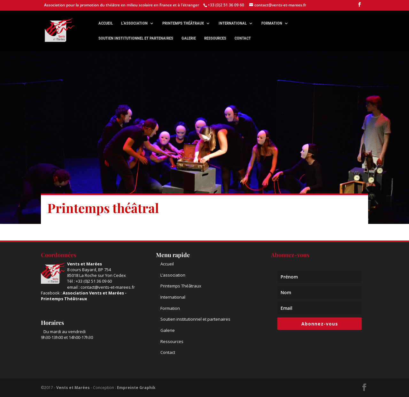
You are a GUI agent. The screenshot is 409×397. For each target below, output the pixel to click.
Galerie (188, 38)
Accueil (105, 23)
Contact (243, 38)
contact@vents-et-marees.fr (108, 287)
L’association (134, 23)
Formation (271, 23)
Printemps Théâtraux (180, 286)
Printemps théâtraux (183, 23)
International (233, 23)
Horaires (52, 322)
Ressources (215, 38)
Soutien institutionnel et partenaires (135, 38)
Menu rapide (173, 255)
